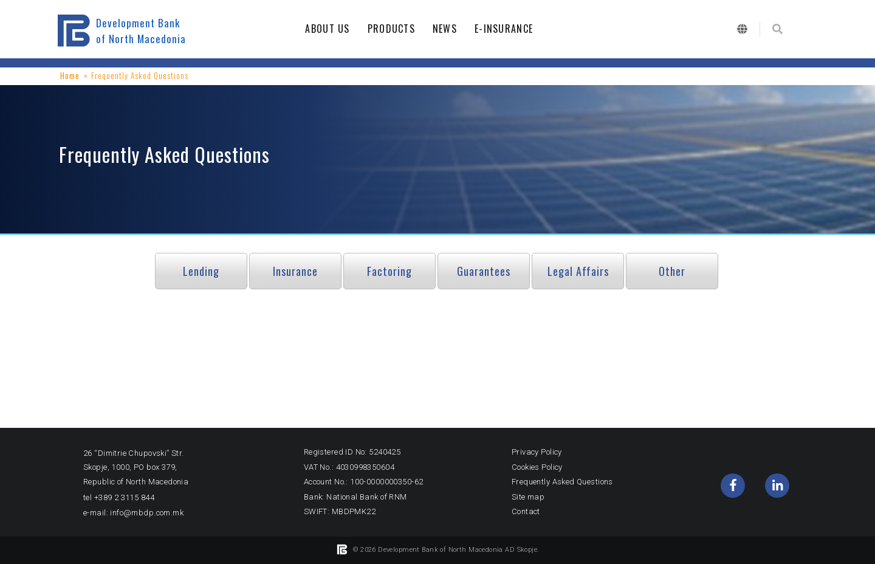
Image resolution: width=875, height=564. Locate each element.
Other (672, 271)
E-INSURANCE (507, 28)
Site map (528, 496)
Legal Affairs (578, 271)
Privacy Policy (537, 451)
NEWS (448, 28)
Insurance (295, 271)
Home (70, 75)
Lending (201, 271)
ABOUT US (330, 28)
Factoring (389, 271)
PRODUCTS (395, 28)
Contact (526, 511)
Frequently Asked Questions (562, 481)
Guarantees (483, 271)
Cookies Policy (537, 467)
